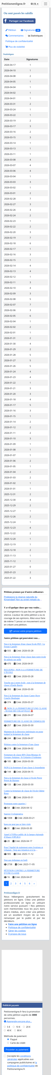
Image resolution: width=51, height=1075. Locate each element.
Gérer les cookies (17, 930)
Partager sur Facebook (18, 20)
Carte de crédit (17, 1042)
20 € (28, 1026)
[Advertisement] (25, 975)
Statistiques (35, 35)
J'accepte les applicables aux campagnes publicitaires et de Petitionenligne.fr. (22, 1062)
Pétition (10, 30)
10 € (18, 1026)
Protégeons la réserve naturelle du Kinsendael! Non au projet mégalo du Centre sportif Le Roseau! (22, 599)
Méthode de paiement (15, 1036)
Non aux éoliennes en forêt (15, 860)
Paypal (13, 1039)
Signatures (30, 30)
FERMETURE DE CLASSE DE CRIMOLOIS (24, 721)
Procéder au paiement (17, 1049)
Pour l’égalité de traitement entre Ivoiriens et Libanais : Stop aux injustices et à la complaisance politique (23, 850)
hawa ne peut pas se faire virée (17, 824)
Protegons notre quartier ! (15, 803)
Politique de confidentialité (19, 41)
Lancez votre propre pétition (25, 631)
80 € (19, 1030)
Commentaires (14, 35)
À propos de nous (17, 933)
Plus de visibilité (15, 46)
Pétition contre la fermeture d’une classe (21, 744)
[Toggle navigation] (45, 4)
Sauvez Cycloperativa (13, 814)
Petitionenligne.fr (14, 4)
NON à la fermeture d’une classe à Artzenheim (24, 767)
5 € (8, 1026)
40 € (9, 1030)
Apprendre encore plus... (18, 1021)
